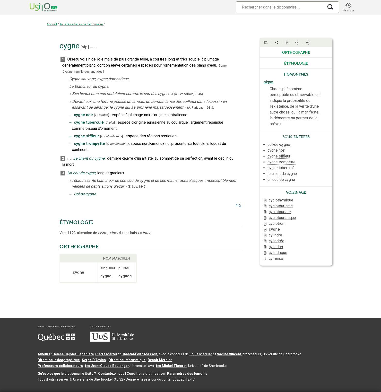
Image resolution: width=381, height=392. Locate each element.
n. (91, 47)
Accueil (52, 24)
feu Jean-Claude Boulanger (107, 366)
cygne (274, 229)
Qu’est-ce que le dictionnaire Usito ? (67, 373)
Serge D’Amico (94, 360)
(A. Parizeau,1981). (200, 107)
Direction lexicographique (59, 360)
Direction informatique (127, 360)
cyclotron (276, 223)
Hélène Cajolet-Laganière (73, 354)
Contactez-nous (111, 373)
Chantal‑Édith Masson (139, 354)
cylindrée (276, 241)
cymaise (276, 258)
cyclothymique (281, 200)
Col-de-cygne (85, 194)
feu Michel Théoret (171, 366)
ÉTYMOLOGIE (76, 222)
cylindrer (276, 246)
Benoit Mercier (160, 360)
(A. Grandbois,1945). (189, 94)
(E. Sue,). (137, 186)
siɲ (84, 47)
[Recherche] (280, 7)
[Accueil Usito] (38, 7)
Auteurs (44, 354)
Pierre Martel (106, 354)
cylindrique (278, 252)
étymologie (296, 63)
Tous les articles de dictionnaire (81, 24)
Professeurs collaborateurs (60, 366)
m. (95, 47)
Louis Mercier (201, 354)
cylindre (275, 235)
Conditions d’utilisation (146, 373)
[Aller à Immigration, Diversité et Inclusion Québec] (56, 340)
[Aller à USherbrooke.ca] (112, 340)
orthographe (296, 52)
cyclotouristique (282, 217)
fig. (69, 159)
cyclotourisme (281, 206)
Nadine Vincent (229, 354)
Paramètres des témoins (187, 373)
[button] (348, 7)
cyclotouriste (280, 211)
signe (268, 82)
